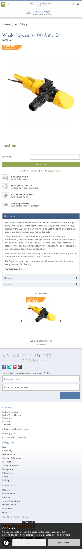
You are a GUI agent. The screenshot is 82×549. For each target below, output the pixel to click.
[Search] (8, 4)
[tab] (41, 216)
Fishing (5, 480)
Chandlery (7, 450)
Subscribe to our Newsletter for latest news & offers (26, 373)
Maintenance (8, 454)
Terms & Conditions (11, 501)
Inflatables (7, 472)
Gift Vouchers (8, 493)
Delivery (6, 489)
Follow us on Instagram (20, 367)
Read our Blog (9, 367)
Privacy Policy (9, 504)
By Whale (6, 40)
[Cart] (77, 4)
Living (5, 476)
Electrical (7, 461)
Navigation (7, 469)
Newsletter (7, 508)
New (4, 446)
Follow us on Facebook (4, 367)
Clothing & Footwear (12, 458)
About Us (6, 512)
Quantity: (7, 156)
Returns (6, 497)
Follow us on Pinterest (14, 367)
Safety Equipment (11, 465)
